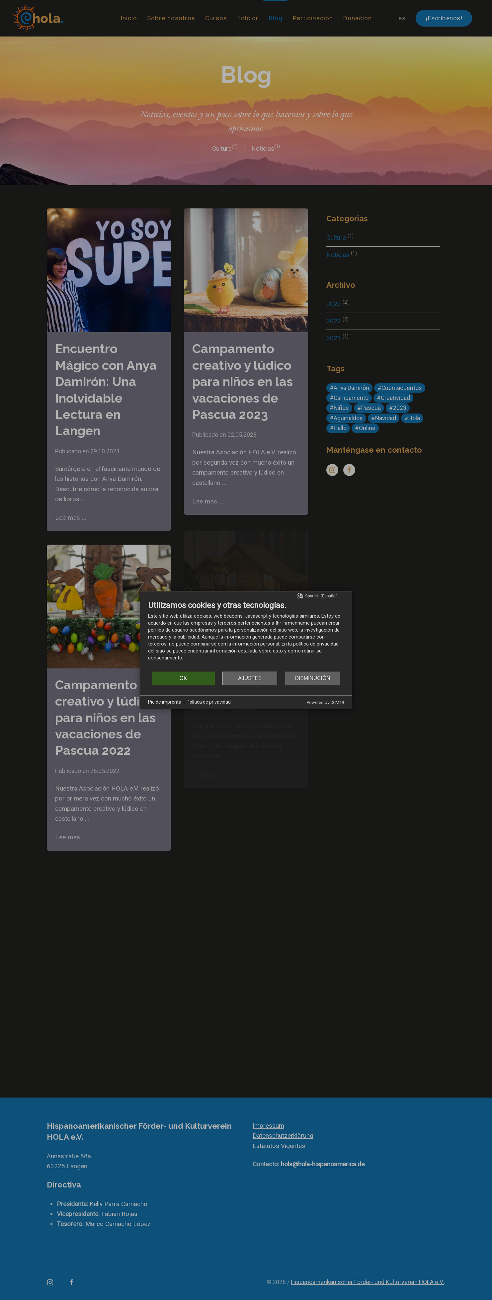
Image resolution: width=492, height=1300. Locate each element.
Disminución (312, 678)
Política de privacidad (209, 702)
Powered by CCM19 (325, 702)
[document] (246, 635)
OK (183, 678)
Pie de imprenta (164, 702)
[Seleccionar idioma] (299, 596)
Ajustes (250, 678)
